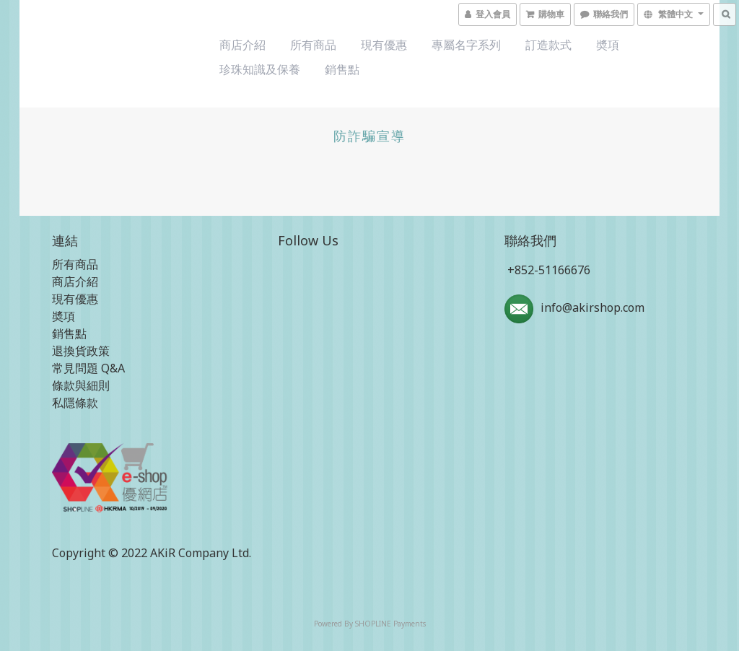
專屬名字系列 (466, 45)
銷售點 (342, 69)
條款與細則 (81, 385)
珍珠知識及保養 (259, 69)
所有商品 (313, 45)
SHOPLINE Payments (390, 624)
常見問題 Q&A (88, 368)
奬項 (607, 45)
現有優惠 (384, 45)
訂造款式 (548, 45)
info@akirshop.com (592, 307)
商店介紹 (242, 45)
